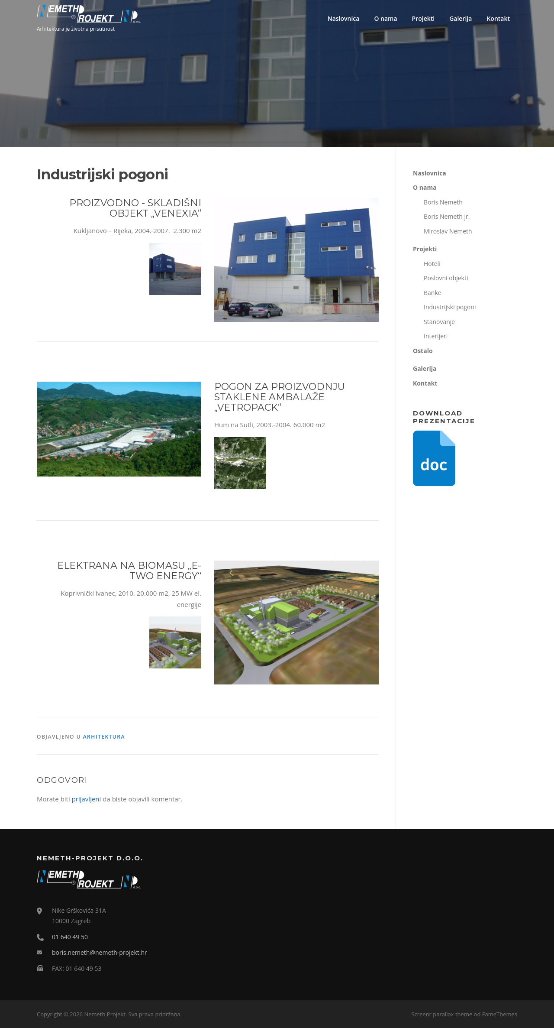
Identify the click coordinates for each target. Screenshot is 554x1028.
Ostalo (423, 351)
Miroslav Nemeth (448, 231)
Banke (432, 293)
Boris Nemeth (443, 202)
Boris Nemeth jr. (447, 216)
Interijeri (436, 336)
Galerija (460, 18)
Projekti (423, 18)
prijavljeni (86, 799)
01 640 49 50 (70, 937)
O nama (385, 18)
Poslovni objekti (446, 278)
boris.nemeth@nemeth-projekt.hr (99, 952)
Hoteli (432, 263)
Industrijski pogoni (450, 307)
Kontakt (498, 18)
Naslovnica (344, 18)
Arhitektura (104, 736)
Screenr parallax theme (441, 1014)
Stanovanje (439, 322)
